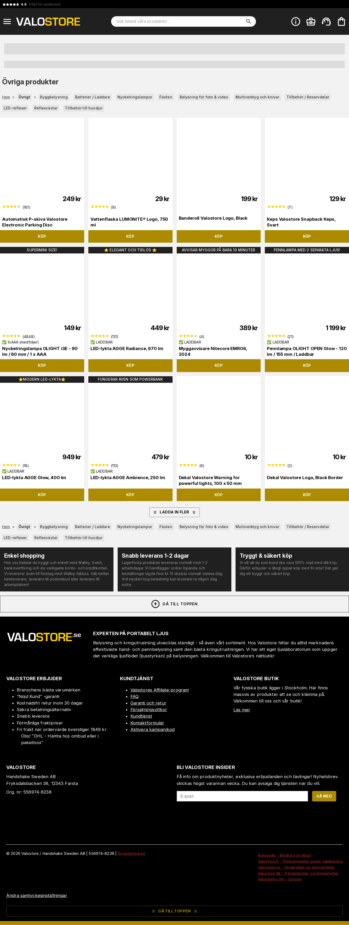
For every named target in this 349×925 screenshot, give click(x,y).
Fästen (165, 97)
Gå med (324, 796)
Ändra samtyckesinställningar (36, 895)
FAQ (134, 696)
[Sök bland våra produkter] (179, 21)
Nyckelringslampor (134, 97)
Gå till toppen (174, 604)
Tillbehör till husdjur (83, 108)
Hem (6, 97)
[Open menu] (7, 21)
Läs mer (241, 709)
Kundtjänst (141, 716)
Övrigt (24, 97)
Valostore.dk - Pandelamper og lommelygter (298, 873)
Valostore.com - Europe (279, 879)
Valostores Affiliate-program (159, 690)
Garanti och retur (148, 703)
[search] (248, 21)
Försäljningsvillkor (148, 709)
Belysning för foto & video (204, 97)
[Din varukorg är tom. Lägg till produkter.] (341, 21)
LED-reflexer (15, 108)
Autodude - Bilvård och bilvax (284, 855)
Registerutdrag (131, 853)
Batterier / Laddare (92, 97)
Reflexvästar (46, 108)
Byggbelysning (54, 97)
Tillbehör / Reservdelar (308, 97)
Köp (42, 236)
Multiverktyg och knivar (257, 97)
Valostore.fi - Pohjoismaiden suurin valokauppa (300, 861)
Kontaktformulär (147, 722)
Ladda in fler (174, 512)
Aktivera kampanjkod (152, 729)
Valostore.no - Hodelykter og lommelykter (296, 867)
